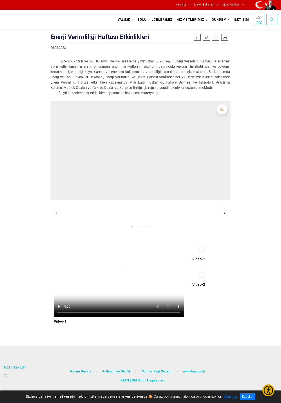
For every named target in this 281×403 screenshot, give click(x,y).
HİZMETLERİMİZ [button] (190, 20)
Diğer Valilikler (231, 4)
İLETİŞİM (241, 20)
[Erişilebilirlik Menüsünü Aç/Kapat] (268, 390)
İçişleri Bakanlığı (204, 4)
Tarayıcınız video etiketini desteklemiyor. (119, 280)
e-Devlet (181, 4)
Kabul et (247, 396)
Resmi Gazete (81, 371)
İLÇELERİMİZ (162, 20)
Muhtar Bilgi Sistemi (157, 371)
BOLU (142, 20)
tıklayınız (230, 396)
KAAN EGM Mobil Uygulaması (143, 380)
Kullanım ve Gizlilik (116, 371)
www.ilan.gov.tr (194, 371)
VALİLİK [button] (124, 20)
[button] (215, 37)
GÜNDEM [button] (219, 20)
